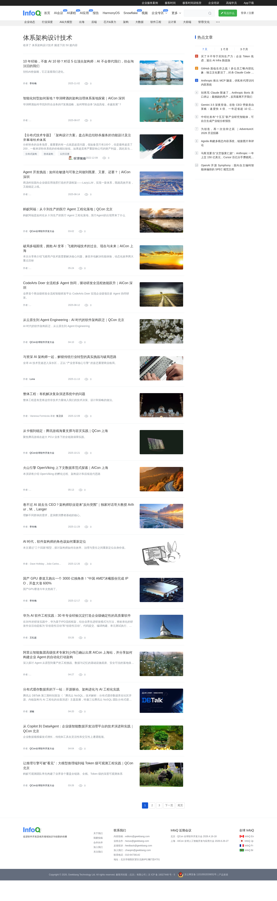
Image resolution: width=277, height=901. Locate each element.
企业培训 (213, 2)
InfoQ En (249, 857)
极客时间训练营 (192, 2)
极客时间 (170, 2)
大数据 (139, 24)
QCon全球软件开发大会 (42, 237)
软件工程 (155, 24)
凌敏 (32, 729)
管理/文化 (204, 24)
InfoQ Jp (249, 861)
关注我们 (98, 872)
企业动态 (29, 24)
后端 (94, 24)
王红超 (33, 654)
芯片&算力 (110, 24)
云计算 (172, 24)
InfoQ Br (249, 870)
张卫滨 (59, 426)
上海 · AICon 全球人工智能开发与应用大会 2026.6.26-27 (200, 861)
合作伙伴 (98, 863)
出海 (81, 24)
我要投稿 (98, 858)
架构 (125, 24)
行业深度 (47, 24)
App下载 (249, 2)
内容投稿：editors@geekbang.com (132, 857)
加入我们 (98, 867)
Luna (32, 389)
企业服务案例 (150, 2)
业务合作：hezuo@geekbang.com (131, 861)
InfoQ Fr (249, 866)
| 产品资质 (223, 895)
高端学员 (231, 2)
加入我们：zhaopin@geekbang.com (132, 870)
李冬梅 (33, 86)
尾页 (180, 825)
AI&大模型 (66, 24)
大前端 (187, 24)
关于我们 (98, 854)
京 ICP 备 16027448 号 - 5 (161, 895)
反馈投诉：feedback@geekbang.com (133, 866)
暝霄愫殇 (80, 163)
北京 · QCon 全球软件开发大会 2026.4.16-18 (194, 857)
